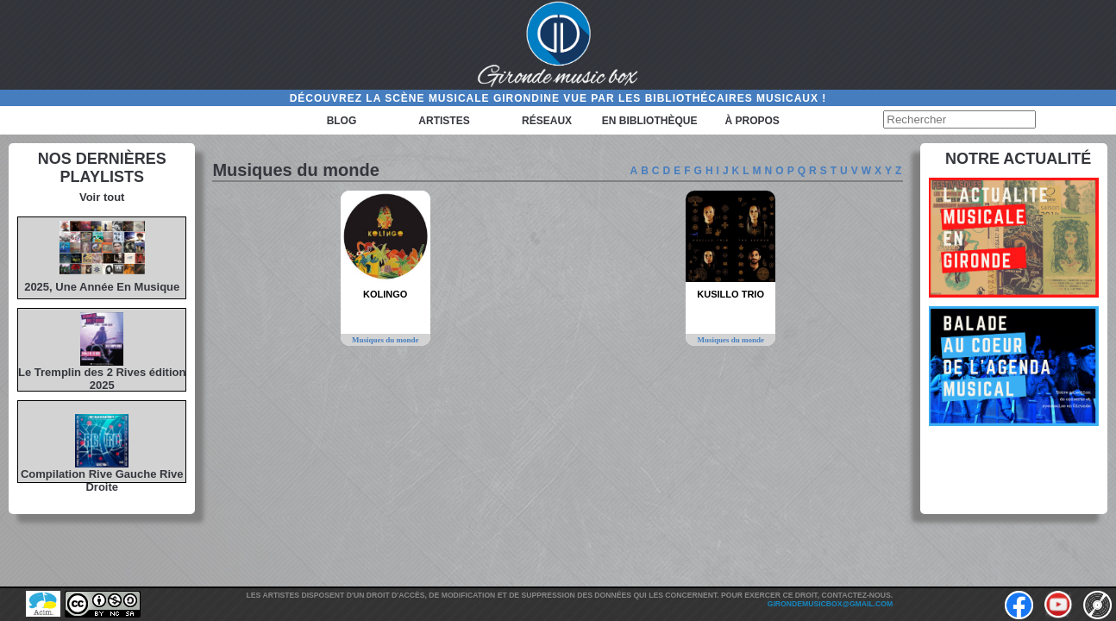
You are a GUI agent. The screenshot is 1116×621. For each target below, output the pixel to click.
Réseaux (547, 121)
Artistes (443, 121)
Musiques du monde (385, 340)
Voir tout (101, 197)
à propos (751, 121)
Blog (342, 121)
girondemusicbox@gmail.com (830, 603)
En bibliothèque (650, 121)
